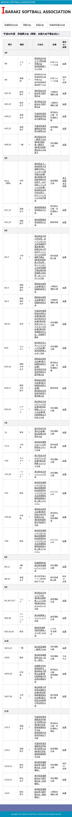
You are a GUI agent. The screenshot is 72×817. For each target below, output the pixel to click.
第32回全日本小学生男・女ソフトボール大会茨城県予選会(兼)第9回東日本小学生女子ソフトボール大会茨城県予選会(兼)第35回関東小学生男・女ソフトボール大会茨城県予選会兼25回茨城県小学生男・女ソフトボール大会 (40, 257)
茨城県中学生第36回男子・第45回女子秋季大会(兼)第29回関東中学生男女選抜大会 (40, 674)
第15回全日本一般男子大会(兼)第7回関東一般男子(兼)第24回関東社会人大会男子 (40, 145)
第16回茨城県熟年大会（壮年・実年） (40, 657)
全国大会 (40, 25)
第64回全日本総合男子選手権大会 (40, 93)
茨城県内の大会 (11, 25)
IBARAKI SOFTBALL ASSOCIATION (36, 11)
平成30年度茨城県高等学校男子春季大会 (40, 128)
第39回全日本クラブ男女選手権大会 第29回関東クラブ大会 (40, 63)
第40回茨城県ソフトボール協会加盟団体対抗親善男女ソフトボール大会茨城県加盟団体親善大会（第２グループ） (40, 541)
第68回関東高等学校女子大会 (40, 210)
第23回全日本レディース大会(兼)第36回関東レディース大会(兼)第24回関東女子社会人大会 (40, 409)
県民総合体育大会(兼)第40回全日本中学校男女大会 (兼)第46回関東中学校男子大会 (40, 517)
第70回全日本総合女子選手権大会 (40, 104)
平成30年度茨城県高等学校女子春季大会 (40, 116)
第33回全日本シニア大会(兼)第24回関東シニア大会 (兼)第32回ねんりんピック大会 (40, 601)
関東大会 (27, 25)
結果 (64, 64)
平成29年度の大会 (57, 25)
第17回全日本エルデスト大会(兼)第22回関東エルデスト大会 (40, 460)
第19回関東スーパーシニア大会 (40, 618)
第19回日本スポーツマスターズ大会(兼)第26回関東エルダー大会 (40, 348)
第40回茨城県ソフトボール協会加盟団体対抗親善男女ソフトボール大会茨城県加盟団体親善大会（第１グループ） (40, 493)
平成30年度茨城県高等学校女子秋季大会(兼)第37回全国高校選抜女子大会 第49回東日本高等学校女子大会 (40, 727)
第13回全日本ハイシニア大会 (40, 474)
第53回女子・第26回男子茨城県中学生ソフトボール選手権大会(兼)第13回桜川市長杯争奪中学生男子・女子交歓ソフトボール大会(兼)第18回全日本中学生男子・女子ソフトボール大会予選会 (40, 182)
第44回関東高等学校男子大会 (40, 222)
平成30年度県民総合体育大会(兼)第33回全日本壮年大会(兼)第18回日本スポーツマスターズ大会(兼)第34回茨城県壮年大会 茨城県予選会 (40, 324)
